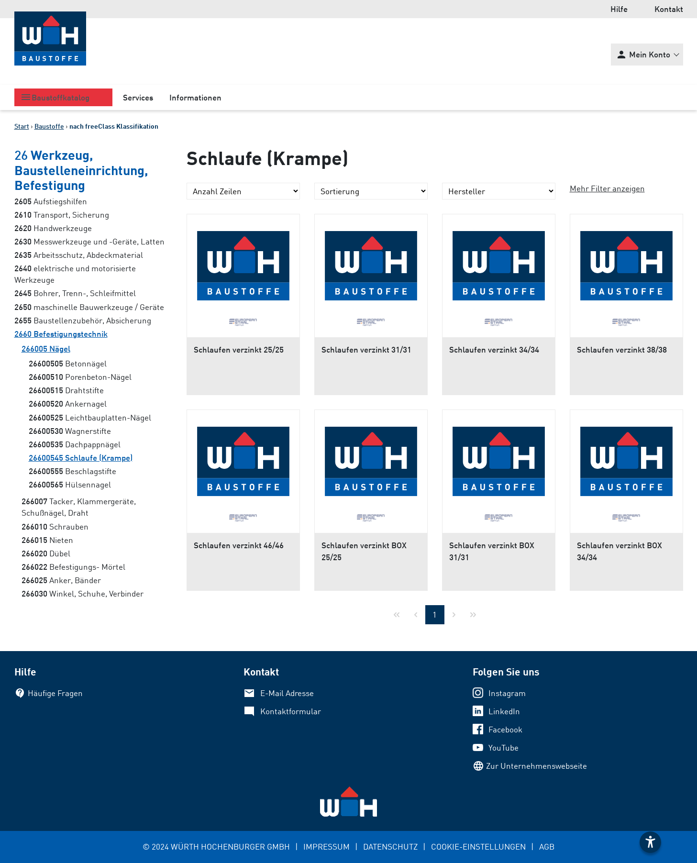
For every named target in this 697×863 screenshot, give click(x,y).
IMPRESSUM (326, 846)
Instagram (507, 693)
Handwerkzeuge (53, 228)
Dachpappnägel (75, 444)
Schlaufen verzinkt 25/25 (239, 349)
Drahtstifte (66, 390)
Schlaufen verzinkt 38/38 (622, 349)
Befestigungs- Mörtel (73, 567)
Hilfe (619, 9)
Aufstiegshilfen (50, 201)
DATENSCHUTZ (390, 846)
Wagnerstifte (70, 431)
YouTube (503, 747)
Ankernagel (68, 403)
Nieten (47, 540)
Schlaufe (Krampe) (81, 458)
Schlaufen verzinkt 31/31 (366, 349)
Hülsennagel (70, 484)
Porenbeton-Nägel (80, 377)
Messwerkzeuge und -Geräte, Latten (89, 241)
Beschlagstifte (72, 471)
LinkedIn (504, 711)
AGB (546, 846)
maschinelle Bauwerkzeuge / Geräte (89, 307)
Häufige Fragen (55, 693)
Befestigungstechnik (61, 334)
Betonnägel (68, 363)
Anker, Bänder (61, 580)
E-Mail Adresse (287, 693)
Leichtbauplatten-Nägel (90, 417)
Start (21, 126)
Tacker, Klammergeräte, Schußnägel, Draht (79, 507)
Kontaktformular (290, 711)
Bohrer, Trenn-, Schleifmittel (75, 293)
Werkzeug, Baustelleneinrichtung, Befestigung (81, 169)
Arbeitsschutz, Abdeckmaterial (78, 255)
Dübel (46, 553)
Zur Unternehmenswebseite (536, 766)
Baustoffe (49, 126)
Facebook (505, 729)
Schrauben (55, 526)
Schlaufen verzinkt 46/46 (239, 545)
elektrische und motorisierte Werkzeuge (75, 274)
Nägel (46, 348)
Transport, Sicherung (61, 215)
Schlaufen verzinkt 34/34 (494, 349)
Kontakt (668, 9)
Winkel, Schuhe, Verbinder (83, 593)
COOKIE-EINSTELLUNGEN (478, 846)
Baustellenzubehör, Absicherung (82, 320)
